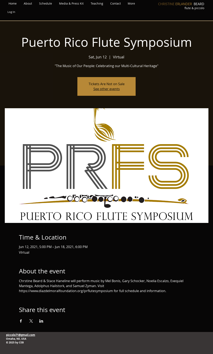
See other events (106, 89)
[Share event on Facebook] (21, 321)
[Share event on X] (31, 321)
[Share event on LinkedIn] (41, 321)
